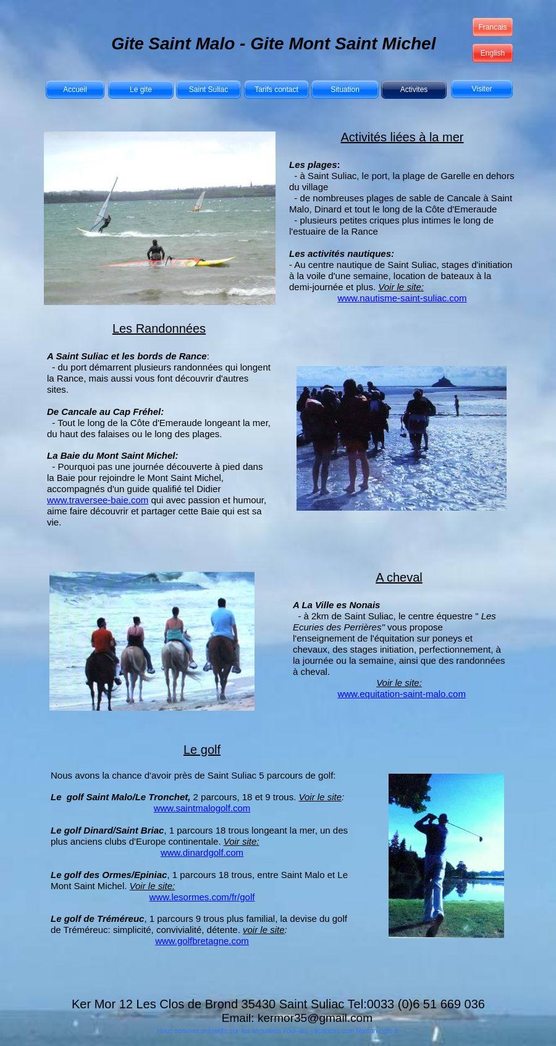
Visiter (481, 89)
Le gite (141, 89)
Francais (492, 27)
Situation (345, 89)
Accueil (75, 89)
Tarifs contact (276, 89)
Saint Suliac (208, 89)
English (493, 53)
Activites (414, 89)
